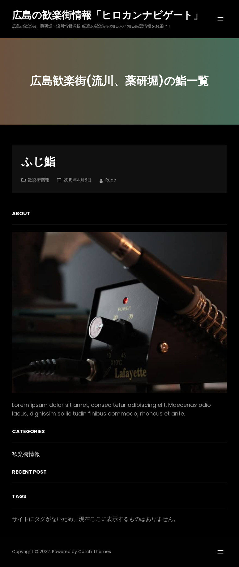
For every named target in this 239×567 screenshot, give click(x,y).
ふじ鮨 (38, 161)
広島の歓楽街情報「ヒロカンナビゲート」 (107, 15)
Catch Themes (94, 551)
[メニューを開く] (220, 18)
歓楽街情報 (38, 180)
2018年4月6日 (77, 180)
